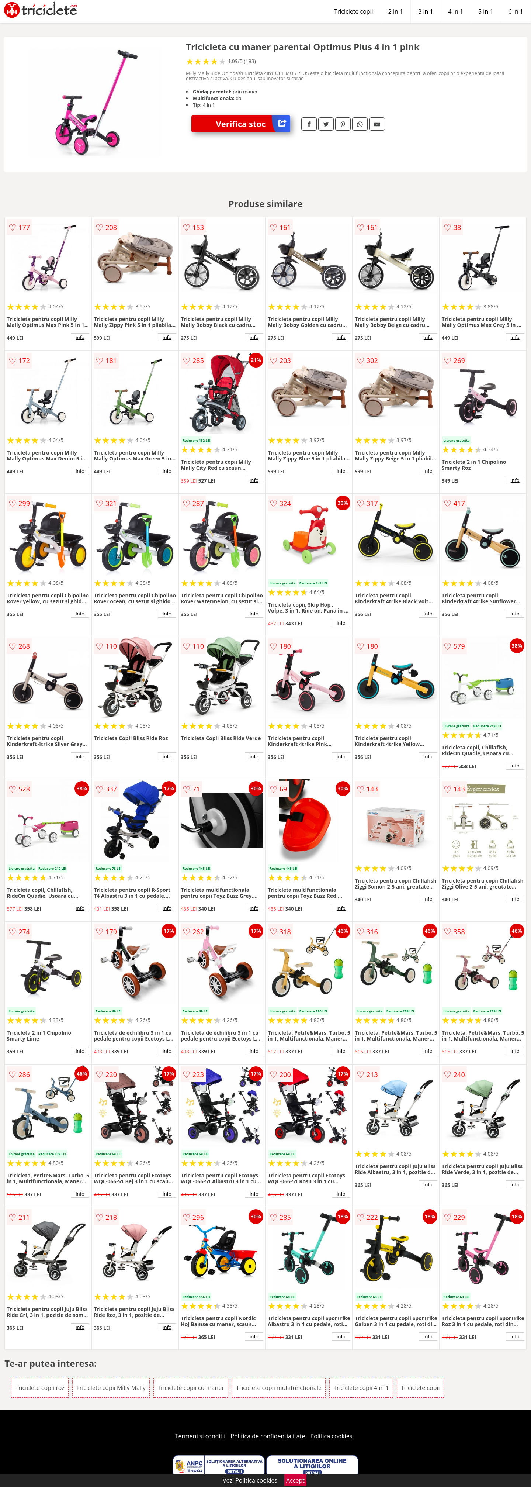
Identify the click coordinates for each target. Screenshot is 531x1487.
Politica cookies (331, 1436)
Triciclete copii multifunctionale (279, 1388)
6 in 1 (516, 11)
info (80, 337)
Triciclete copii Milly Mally (111, 1388)
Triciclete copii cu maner (190, 1388)
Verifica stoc (253, 123)
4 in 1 (455, 11)
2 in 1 (395, 11)
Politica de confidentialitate (268, 1436)
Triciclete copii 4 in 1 (361, 1388)
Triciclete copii (353, 11)
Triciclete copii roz (40, 1388)
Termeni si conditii (200, 1436)
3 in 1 (425, 11)
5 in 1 (485, 11)
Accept (295, 1480)
